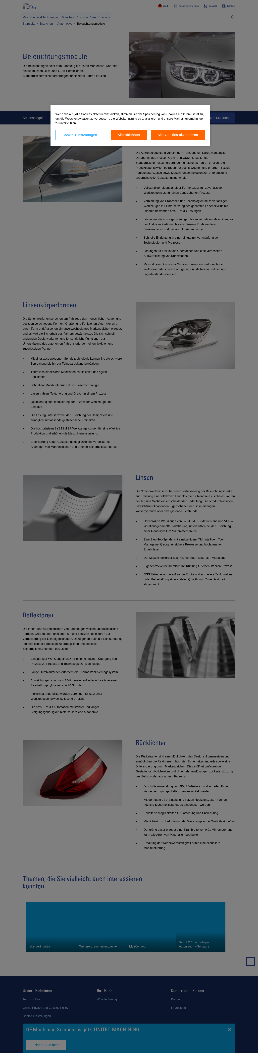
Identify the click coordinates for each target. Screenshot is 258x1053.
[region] (130, 125)
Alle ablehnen (129, 135)
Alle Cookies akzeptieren (177, 135)
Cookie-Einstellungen (79, 135)
